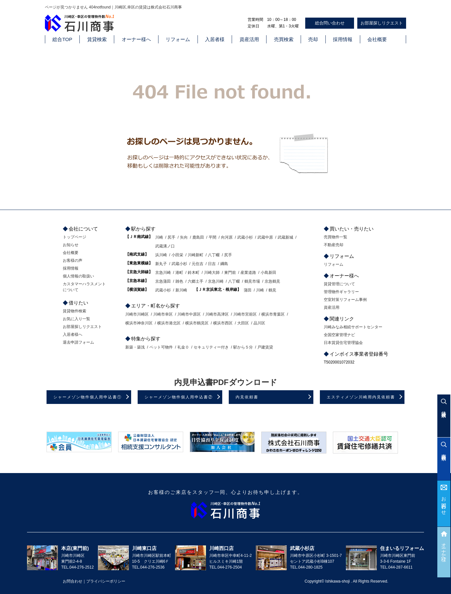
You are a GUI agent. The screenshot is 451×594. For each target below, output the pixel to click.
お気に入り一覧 (76, 319)
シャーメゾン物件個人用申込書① (87, 397)
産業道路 (248, 272)
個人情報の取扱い (78, 276)
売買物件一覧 (335, 237)
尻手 (171, 237)
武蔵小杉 (245, 237)
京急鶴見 (272, 281)
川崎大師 (212, 272)
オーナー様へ (136, 39)
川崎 (159, 237)
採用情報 (342, 39)
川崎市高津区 (217, 314)
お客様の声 (72, 260)
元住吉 (197, 263)
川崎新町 (195, 255)
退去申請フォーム (78, 342)
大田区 (243, 323)
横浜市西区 (223, 323)
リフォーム (178, 39)
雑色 (179, 281)
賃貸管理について (339, 284)
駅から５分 (243, 347)
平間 (212, 237)
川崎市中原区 (189, 314)
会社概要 (377, 39)
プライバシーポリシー (105, 581)
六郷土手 (195, 281)
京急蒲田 (163, 281)
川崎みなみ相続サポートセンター (353, 327)
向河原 (227, 237)
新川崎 (181, 290)
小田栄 (177, 255)
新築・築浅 (135, 347)
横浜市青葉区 (273, 314)
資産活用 (249, 39)
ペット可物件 (161, 347)
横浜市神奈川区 (139, 323)
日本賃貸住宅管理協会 (343, 342)
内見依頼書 (247, 397)
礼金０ (183, 347)
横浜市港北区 (169, 323)
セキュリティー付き (211, 347)
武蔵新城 (285, 237)
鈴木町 (193, 272)
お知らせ (70, 245)
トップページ (74, 237)
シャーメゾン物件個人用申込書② (178, 397)
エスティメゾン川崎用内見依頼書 (361, 397)
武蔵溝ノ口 (165, 246)
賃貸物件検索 (74, 311)
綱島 (224, 263)
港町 (179, 272)
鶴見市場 (252, 281)
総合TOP (62, 39)
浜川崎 (161, 255)
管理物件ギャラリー (341, 292)
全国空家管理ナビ (339, 335)
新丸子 (161, 263)
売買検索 (284, 39)
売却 (313, 39)
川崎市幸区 (163, 314)
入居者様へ (72, 334)
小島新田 (268, 272)
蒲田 (248, 290)
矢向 (184, 237)
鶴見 (272, 290)
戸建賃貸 (265, 347)
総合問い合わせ (330, 23)
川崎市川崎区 (137, 314)
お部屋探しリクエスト (382, 23)
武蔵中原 (265, 237)
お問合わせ (444, 503)
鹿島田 (198, 237)
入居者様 (215, 39)
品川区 (259, 323)
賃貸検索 (97, 39)
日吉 (212, 263)
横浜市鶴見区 (197, 323)
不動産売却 (333, 245)
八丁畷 (214, 255)
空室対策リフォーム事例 (345, 299)
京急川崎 (163, 272)
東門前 (230, 272)
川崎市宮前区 (245, 314)
